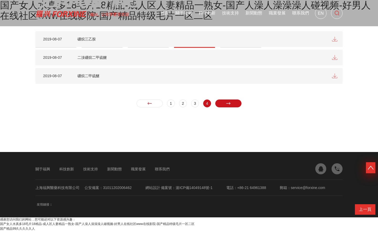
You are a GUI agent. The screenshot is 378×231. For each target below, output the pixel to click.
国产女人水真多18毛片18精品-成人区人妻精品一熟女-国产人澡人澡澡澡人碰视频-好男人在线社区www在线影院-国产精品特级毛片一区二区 (97, 224)
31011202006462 (117, 188)
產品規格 (73, 27)
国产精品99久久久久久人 (17, 228)
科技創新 (66, 169)
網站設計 (152, 188)
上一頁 (365, 209)
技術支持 (230, 13)
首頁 (164, 13)
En (321, 13)
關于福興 (183, 13)
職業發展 (277, 13)
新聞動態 (253, 13)
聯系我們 (300, 13)
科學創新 (207, 13)
